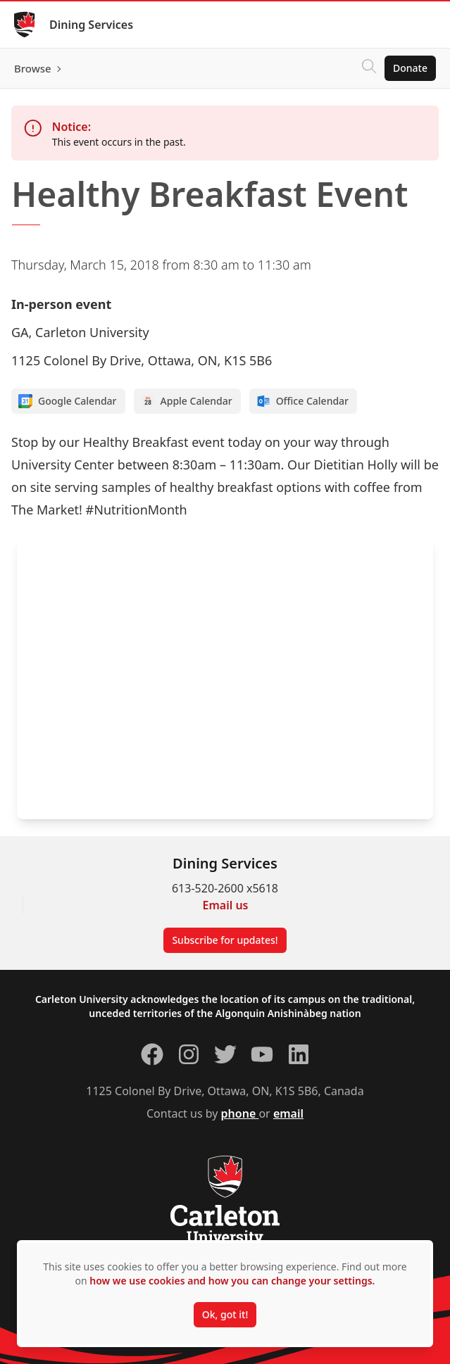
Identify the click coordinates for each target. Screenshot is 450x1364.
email (288, 1113)
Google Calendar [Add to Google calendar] (67, 401)
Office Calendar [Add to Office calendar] (302, 401)
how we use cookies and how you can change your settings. (232, 1280)
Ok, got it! (225, 1314)
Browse (32, 68)
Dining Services (91, 25)
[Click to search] (369, 68)
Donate (410, 68)
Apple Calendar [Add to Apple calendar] (186, 401)
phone (240, 1113)
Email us (226, 905)
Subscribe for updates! (224, 940)
